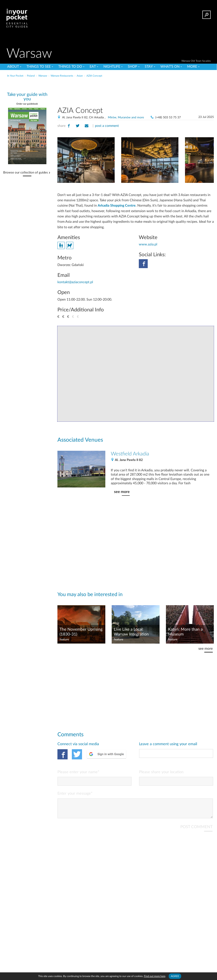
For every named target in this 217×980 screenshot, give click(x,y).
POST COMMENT (196, 830)
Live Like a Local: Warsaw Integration (131, 631)
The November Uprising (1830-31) (81, 631)
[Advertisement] (108, 87)
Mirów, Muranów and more (126, 117)
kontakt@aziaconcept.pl (75, 282)
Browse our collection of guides (25, 172)
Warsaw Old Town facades (196, 61)
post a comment (107, 125)
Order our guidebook (27, 104)
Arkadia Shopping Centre (117, 205)
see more (122, 492)
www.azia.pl (148, 244)
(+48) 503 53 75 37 (168, 117)
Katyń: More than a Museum (185, 631)
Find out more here (154, 976)
